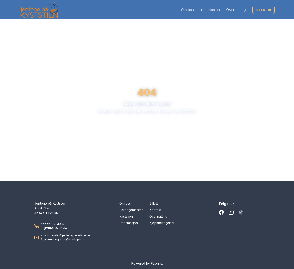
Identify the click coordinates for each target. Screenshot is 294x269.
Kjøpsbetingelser (162, 223)
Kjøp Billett (263, 9)
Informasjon (210, 9)
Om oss (187, 9)
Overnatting (236, 9)
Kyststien (126, 216)
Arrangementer (131, 210)
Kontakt (155, 210)
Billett (153, 203)
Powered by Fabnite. (147, 263)
